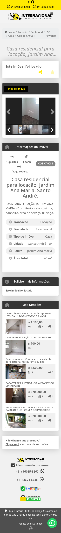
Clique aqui (12, 444)
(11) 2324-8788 (45, 6)
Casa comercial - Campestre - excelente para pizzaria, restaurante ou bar (29, 360)
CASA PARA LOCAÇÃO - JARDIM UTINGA (29, 337)
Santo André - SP (40, 32)
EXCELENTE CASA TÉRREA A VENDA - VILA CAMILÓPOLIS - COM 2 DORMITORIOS (30, 409)
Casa (11, 35)
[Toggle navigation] (51, 14)
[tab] (16, 89)
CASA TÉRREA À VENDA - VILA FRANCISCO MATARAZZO (30, 384)
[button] (9, 111)
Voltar (51, 35)
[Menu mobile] (30, 16)
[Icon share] (28, 2)
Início (10, 32)
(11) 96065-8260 (20, 6)
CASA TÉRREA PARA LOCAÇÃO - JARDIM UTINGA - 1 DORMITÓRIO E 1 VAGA (28, 315)
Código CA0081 (26, 35)
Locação (22, 32)
